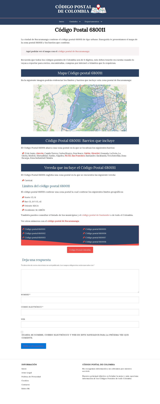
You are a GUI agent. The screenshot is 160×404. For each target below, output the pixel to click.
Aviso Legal (27, 373)
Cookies (25, 381)
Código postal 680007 (95, 237)
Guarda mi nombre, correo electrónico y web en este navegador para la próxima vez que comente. (75, 336)
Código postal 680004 (35, 241)
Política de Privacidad (31, 377)
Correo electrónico (32, 307)
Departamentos (92, 21)
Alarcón (40, 153)
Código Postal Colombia (80, 250)
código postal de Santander (96, 215)
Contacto (26, 385)
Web (23, 319)
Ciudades (73, 21)
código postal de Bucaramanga (73, 51)
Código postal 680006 (95, 233)
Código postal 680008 (95, 241)
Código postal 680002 (35, 233)
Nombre (25, 295)
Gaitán (87, 153)
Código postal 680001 (35, 229)
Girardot (95, 153)
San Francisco (78, 155)
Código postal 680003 (35, 237)
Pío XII (68, 155)
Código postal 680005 (95, 229)
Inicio (61, 21)
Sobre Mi (26, 389)
